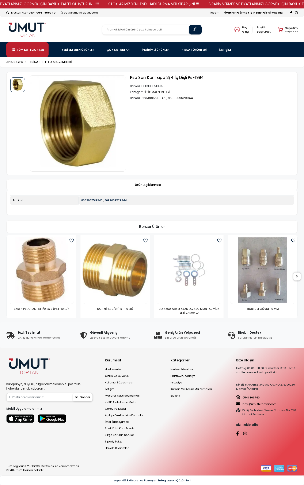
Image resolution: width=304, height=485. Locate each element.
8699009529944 (115, 200)
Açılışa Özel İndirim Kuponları (124, 415)
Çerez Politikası (115, 409)
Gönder (82, 397)
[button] (288, 29)
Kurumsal (113, 360)
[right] (297, 276)
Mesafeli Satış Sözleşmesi (122, 396)
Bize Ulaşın (245, 360)
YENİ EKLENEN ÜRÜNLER (78, 50)
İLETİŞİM (225, 50)
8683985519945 (92, 200)
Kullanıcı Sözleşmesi (119, 382)
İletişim (214, 13)
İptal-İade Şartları (117, 422)
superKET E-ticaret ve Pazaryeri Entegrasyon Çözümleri (152, 480)
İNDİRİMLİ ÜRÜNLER (156, 50)
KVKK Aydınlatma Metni (120, 402)
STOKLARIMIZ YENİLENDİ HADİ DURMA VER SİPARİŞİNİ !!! (163, 4)
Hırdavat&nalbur (182, 369)
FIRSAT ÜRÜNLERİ (194, 50)
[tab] (147, 184)
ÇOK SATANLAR (118, 50)
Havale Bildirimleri (117, 448)
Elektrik (175, 396)
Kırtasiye (176, 382)
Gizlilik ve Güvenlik (117, 376)
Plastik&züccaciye (183, 376)
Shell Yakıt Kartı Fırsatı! (119, 428)
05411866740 (248, 397)
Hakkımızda (113, 369)
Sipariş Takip (113, 442)
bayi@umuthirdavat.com (256, 404)
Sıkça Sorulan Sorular (119, 435)
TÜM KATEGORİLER (28, 50)
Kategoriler (180, 360)
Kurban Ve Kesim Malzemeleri (191, 389)
